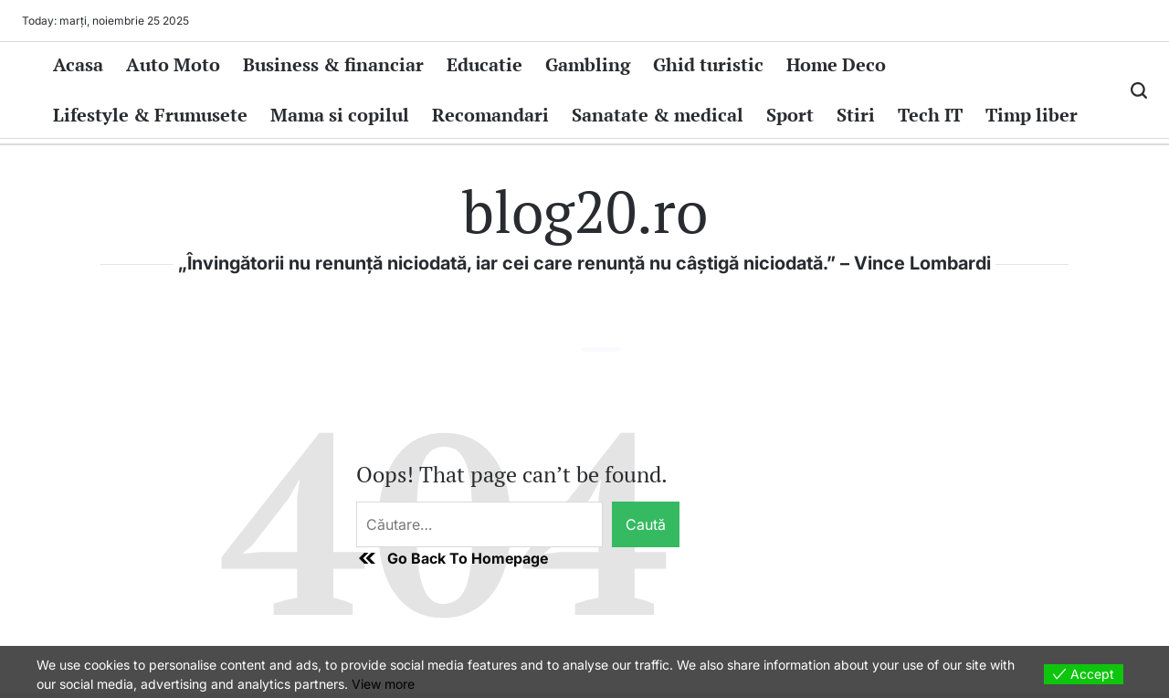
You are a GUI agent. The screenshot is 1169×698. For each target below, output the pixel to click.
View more (383, 684)
